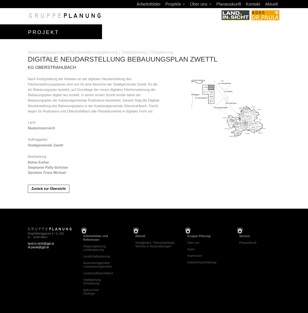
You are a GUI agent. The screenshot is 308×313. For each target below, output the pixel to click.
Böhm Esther (38, 161)
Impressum (194, 255)
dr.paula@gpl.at (38, 246)
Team (190, 248)
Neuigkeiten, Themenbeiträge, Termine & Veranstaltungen (155, 243)
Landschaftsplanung (96, 255)
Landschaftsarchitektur (98, 272)
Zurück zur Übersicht (48, 188)
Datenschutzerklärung (201, 261)
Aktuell (271, 4)
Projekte (173, 4)
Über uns (198, 4)
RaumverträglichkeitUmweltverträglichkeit (97, 263)
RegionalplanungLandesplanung (94, 247)
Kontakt (253, 4)
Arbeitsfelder (149, 4)
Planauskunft (228, 4)
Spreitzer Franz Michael (47, 172)
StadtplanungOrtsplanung (92, 280)
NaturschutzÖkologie (91, 290)
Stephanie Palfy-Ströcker (48, 166)
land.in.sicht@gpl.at (41, 243)
